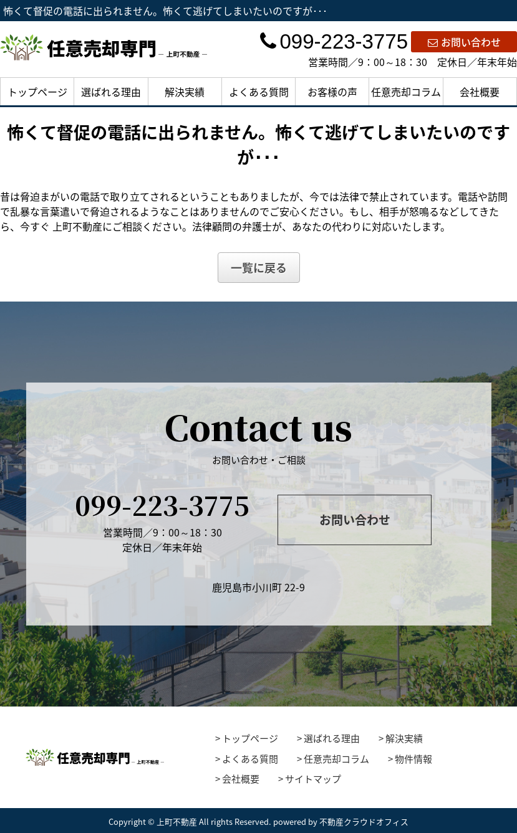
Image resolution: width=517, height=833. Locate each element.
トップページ (37, 91)
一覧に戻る (259, 267)
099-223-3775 (334, 41)
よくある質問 (259, 91)
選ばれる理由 (111, 91)
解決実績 (185, 91)
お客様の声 (332, 91)
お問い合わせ (464, 41)
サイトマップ (313, 779)
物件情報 (413, 759)
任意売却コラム (406, 91)
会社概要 (480, 91)
